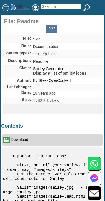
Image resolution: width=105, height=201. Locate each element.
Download (19, 139)
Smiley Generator (48, 70)
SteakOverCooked (55, 81)
